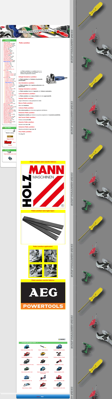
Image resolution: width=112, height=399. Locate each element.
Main (42, 396)
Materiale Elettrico (8, 114)
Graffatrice (7, 72)
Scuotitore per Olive (8, 119)
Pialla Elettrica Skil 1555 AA (43, 364)
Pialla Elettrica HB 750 (27, 380)
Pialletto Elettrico (43, 388)
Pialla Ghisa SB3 (43, 380)
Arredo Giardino (8, 44)
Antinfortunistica (8, 43)
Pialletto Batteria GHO (59, 372)
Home (38, 396)
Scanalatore (7, 90)
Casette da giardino (8, 53)
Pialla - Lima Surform (43, 350)
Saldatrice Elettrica (9, 88)
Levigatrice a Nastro (9, 73)
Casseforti (6, 54)
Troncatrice (7, 102)
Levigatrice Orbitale (9, 75)
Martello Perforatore (9, 81)
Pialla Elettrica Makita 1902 (27, 350)
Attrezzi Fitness (8, 46)
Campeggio (7, 50)
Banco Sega (7, 65)
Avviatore (7, 62)
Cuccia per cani (7, 57)
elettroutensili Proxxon (8, 103)
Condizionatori (7, 56)
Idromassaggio (7, 107)
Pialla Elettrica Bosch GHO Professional (43, 372)
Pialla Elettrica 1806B (27, 388)
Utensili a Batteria (8, 121)
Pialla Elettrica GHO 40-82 (10, 155)
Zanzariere (7, 122)
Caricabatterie (8, 66)
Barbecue (6, 47)
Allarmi (6, 42)
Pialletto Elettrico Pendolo (59, 350)
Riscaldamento (7, 117)
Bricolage (6, 49)
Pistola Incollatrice (9, 85)
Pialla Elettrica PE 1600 (59, 380)
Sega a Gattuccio (9, 91)
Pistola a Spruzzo (9, 83)
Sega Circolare (8, 93)
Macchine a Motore (8, 111)
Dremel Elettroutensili (8, 60)
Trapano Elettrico (9, 101)
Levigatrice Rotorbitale (7, 77)
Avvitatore (7, 64)
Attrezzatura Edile (8, 45)
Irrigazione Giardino (9, 110)
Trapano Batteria (8, 100)
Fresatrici (7, 71)
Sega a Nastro (8, 92)
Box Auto (5, 48)
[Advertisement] (15, 12)
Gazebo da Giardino (9, 106)
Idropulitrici (7, 108)
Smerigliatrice (8, 96)
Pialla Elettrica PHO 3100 (26, 372)
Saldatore (7, 87)
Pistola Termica (8, 86)
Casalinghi (7, 51)
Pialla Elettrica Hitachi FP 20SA (27, 364)
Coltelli (6, 55)
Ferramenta (7, 105)
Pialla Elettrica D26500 (43, 357)
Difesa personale (7, 59)
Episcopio (6, 104)
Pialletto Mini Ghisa (59, 364)
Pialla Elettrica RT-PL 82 (26, 357)
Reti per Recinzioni (8, 116)
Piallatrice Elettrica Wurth (59, 357)
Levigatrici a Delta (9, 78)
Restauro (6, 115)
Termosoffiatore (8, 98)
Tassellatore (7, 97)
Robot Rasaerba (7, 118)
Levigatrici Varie (8, 80)
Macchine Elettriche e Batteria (8, 113)
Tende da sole (7, 120)
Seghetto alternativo (9, 95)
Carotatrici (7, 67)
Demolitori (6, 58)
